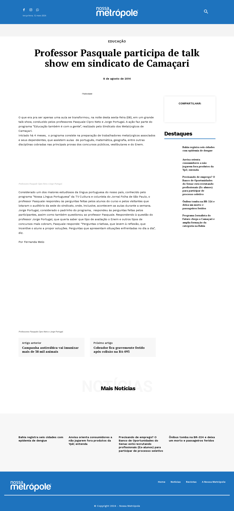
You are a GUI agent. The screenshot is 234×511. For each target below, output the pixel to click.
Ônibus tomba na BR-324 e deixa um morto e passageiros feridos (198, 205)
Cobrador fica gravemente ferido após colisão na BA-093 (119, 349)
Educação (117, 41)
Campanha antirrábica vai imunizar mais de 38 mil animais (50, 349)
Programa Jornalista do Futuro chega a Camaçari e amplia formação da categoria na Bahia (198, 220)
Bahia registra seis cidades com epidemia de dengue (198, 148)
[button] (206, 12)
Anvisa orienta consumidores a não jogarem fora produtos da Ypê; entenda (198, 165)
